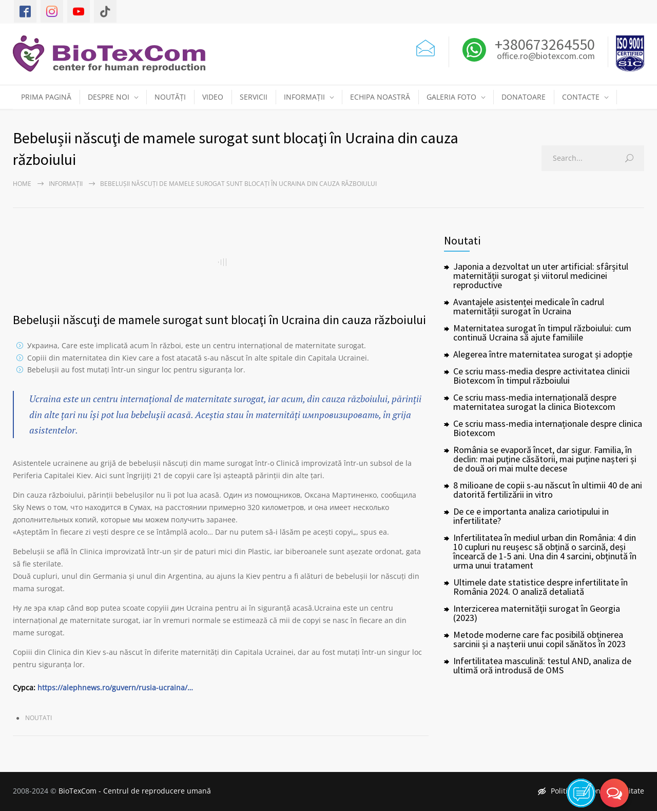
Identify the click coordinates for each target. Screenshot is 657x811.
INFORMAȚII (304, 97)
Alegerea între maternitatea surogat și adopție (542, 354)
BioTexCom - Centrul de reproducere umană (135, 791)
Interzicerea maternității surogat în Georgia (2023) (536, 613)
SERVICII (253, 97)
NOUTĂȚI (170, 97)
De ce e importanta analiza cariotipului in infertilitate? (531, 515)
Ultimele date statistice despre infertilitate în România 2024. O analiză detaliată (540, 586)
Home (22, 183)
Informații (66, 183)
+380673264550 (543, 44)
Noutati (38, 717)
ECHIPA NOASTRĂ (380, 97)
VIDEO (212, 97)
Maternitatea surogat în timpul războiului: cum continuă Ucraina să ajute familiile (542, 332)
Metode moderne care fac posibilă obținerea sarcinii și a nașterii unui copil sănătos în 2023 (539, 639)
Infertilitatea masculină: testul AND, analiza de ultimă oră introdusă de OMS (542, 665)
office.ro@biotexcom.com (546, 56)
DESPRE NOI (108, 97)
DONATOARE (523, 97)
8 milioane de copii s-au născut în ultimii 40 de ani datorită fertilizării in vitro (547, 489)
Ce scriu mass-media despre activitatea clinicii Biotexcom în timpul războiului (541, 375)
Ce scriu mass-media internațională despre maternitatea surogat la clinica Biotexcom (534, 401)
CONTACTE (581, 97)
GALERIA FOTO (451, 97)
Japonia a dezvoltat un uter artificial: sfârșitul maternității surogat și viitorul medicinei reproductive (540, 275)
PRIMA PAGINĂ (46, 97)
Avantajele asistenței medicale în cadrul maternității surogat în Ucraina (528, 306)
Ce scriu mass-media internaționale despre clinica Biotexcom (547, 428)
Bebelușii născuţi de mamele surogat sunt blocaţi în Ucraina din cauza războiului (219, 320)
